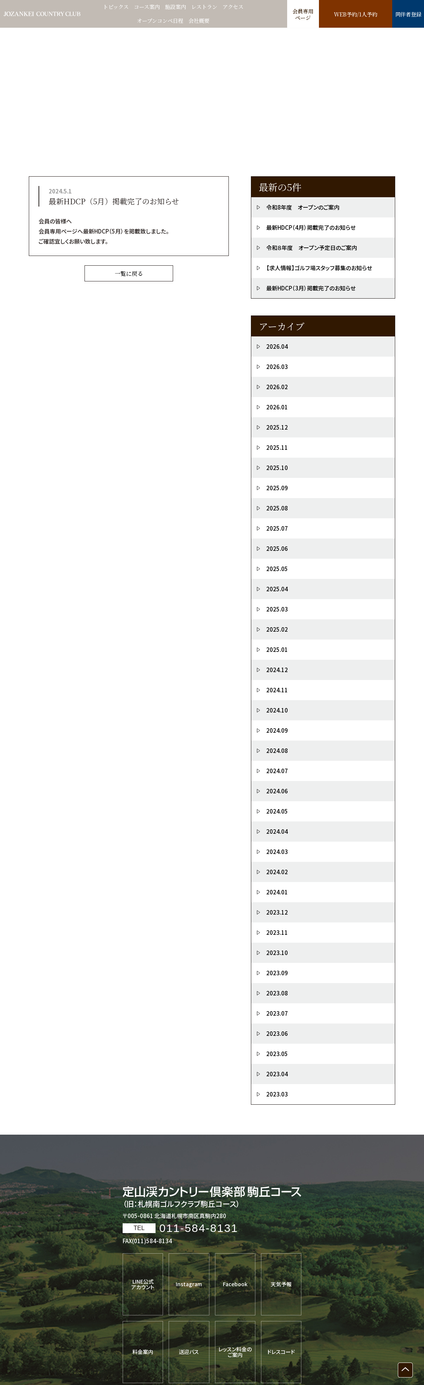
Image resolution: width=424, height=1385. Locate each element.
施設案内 (176, 7)
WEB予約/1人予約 (355, 15)
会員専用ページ (303, 14)
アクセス (236, 7)
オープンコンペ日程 (159, 21)
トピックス (112, 7)
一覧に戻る (129, 274)
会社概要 (201, 21)
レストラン (206, 7)
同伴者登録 (408, 15)
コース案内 (145, 7)
